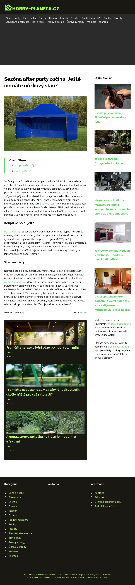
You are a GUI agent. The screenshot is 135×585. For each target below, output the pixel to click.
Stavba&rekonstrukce (17, 21)
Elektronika (29, 18)
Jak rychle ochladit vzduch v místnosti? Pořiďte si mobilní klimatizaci (112, 255)
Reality (107, 18)
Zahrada (103, 21)
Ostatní (75, 18)
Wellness (91, 21)
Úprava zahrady (75, 21)
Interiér (64, 18)
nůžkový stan (47, 203)
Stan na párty (22, 170)
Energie (42, 18)
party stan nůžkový (14, 282)
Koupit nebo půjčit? (26, 165)
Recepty (118, 18)
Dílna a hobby (13, 18)
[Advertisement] (67, 43)
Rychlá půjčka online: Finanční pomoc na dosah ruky (111, 117)
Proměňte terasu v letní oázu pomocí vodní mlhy (42, 347)
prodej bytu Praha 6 (118, 346)
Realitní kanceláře (91, 18)
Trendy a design (55, 21)
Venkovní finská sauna (119, 323)
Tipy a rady (38, 21)
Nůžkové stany (12, 231)
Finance (53, 18)
